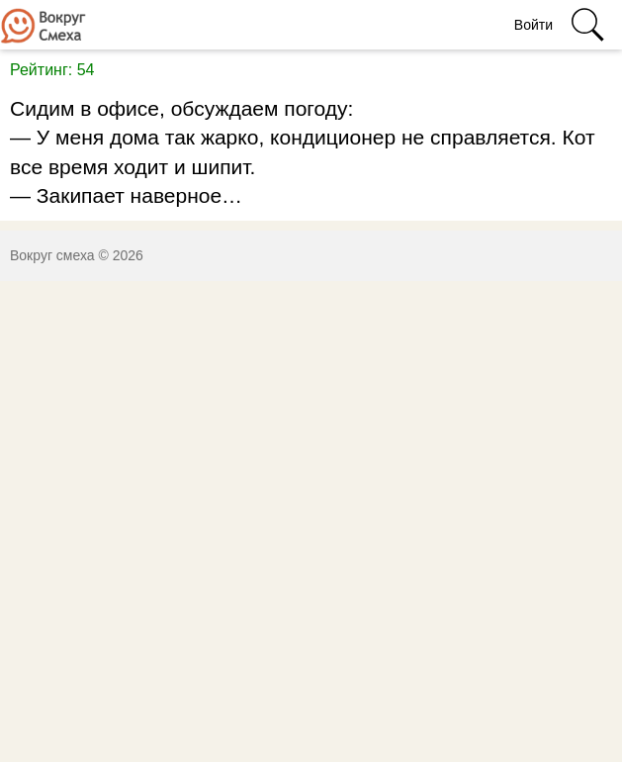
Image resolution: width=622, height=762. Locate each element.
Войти (533, 25)
